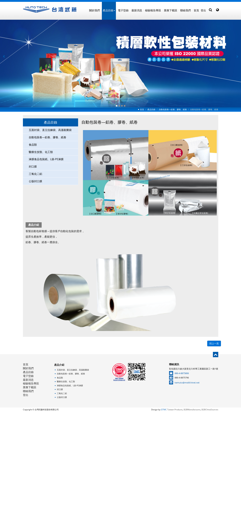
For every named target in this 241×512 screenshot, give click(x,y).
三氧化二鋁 (35, 174)
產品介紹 (59, 364)
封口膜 (33, 166)
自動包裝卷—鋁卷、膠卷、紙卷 (173, 109)
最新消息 (136, 10)
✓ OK (170, 510)
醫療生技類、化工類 (41, 152)
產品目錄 (109, 10)
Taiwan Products (175, 409)
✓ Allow (120, 422)
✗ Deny (120, 426)
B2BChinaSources (210, 409)
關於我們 (94, 10)
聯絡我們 (185, 10)
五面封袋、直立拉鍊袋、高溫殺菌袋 (50, 130)
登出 (203, 10)
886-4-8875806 (182, 373)
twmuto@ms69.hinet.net (187, 382)
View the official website (129, 449)
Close (120, 415)
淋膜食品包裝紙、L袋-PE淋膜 (46, 159)
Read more (105, 449)
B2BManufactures (192, 409)
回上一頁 (214, 343)
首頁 (196, 10)
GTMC (164, 409)
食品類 (33, 144)
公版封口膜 (35, 181)
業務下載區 (170, 10)
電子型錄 (123, 10)
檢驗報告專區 (153, 10)
